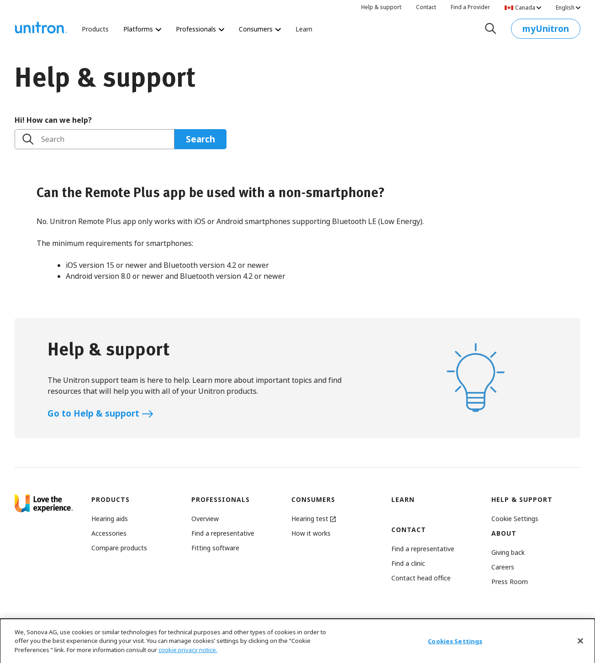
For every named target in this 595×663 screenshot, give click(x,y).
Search (52, 139)
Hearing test (313, 518)
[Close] (580, 649)
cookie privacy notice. (187, 658)
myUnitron (545, 31)
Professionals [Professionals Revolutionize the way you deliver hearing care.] (200, 29)
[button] (514, 518)
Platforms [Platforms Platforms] (142, 29)
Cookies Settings (455, 649)
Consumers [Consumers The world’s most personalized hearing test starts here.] (260, 29)
